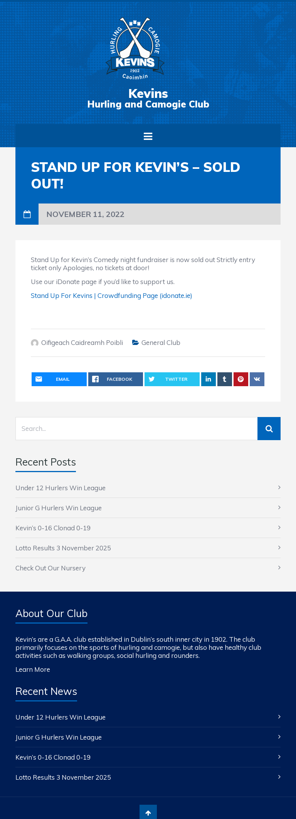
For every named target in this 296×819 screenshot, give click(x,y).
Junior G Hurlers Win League (58, 508)
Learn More (32, 669)
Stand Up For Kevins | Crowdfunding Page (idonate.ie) (111, 295)
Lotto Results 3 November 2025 (63, 548)
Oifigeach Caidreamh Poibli (82, 342)
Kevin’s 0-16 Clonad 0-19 (53, 528)
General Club (160, 342)
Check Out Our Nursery (50, 568)
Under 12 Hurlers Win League (60, 488)
